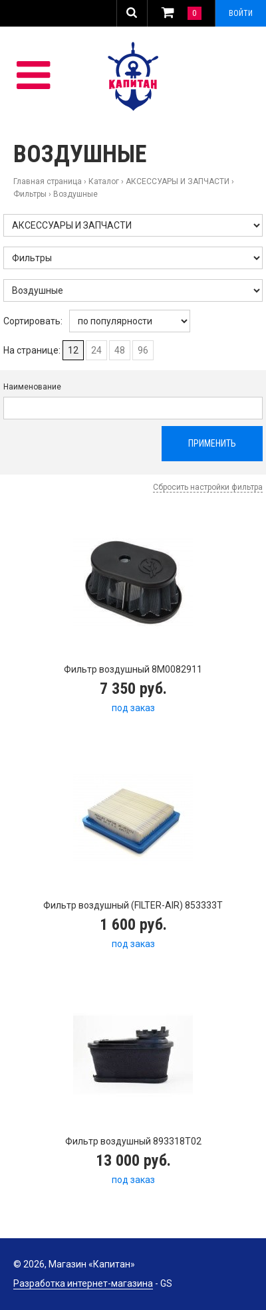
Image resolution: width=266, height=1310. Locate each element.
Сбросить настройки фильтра (208, 487)
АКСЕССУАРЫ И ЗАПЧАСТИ (177, 181)
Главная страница (47, 181)
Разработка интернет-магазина (83, 1283)
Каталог (103, 181)
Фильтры (30, 194)
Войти (241, 13)
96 (143, 350)
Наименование (32, 386)
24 (96, 350)
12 (73, 350)
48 (119, 350)
